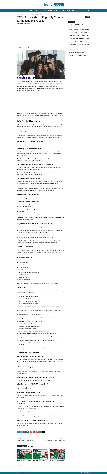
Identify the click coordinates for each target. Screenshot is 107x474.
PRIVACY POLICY (87, 472)
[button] (88, 10)
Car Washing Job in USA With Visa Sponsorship (79, 29)
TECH (40, 10)
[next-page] (20, 465)
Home (18, 14)
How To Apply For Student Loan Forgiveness (78, 55)
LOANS (68, 10)
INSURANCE (62, 10)
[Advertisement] (41, 35)
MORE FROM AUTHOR (32, 446)
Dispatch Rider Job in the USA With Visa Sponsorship (76, 25)
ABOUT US (80, 472)
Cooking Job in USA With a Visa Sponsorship (78, 35)
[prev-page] (18, 465)
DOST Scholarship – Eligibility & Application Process (55, 441)
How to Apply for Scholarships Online (76, 52)
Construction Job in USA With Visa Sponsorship (79, 41)
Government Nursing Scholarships (25, 440)
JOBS (36, 10)
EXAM (44, 10)
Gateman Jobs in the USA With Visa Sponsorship (79, 32)
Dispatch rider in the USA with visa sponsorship (79, 38)
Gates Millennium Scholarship (75, 49)
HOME (31, 10)
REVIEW (50, 10)
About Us (74, 10)
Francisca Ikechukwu (22, 23)
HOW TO (56, 10)
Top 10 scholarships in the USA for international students (79, 45)
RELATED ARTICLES (22, 446)
